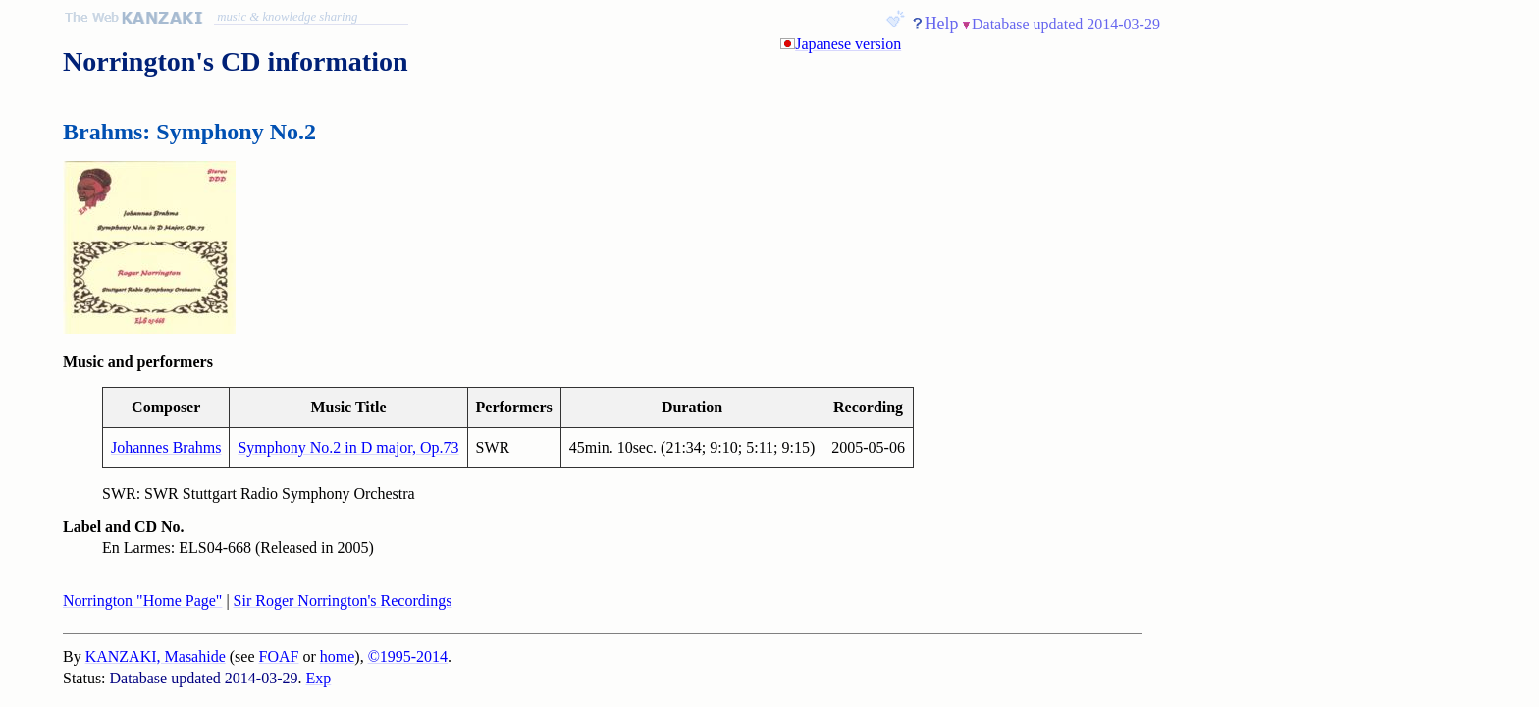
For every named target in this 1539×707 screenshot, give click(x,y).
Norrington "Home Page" (142, 600)
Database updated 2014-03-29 (1066, 24)
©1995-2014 (408, 656)
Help (942, 23)
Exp (319, 678)
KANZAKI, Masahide (155, 656)
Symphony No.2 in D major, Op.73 (348, 447)
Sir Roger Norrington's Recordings (343, 600)
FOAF (279, 656)
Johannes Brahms (166, 447)
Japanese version (848, 43)
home (337, 656)
